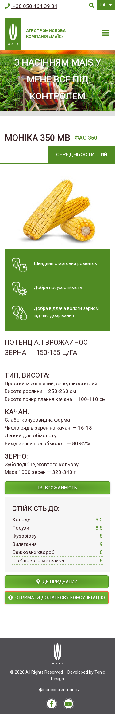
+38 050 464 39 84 (31, 6)
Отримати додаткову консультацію (56, 597)
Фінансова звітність (59, 689)
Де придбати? (56, 581)
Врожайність (57, 488)
